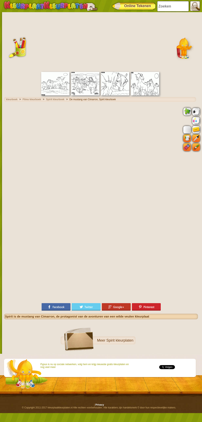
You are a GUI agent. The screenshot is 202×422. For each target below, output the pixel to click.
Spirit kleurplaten (119, 340)
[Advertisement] (101, 41)
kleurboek (12, 99)
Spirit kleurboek (55, 99)
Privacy (99, 404)
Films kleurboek (32, 99)
